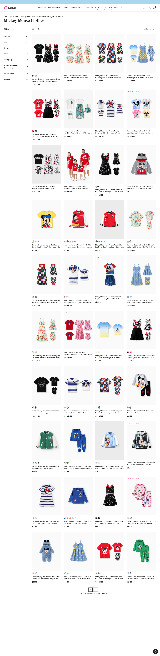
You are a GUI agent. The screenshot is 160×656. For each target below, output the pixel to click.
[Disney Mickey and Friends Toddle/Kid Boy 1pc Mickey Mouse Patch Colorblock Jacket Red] (109, 219)
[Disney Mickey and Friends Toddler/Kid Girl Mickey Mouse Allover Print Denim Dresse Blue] (78, 551)
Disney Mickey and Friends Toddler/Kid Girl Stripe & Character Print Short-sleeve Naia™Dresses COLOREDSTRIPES (45, 523)
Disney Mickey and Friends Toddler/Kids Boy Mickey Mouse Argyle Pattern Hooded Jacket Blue (78, 523)
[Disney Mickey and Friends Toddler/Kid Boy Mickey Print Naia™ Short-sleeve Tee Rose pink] (46, 219)
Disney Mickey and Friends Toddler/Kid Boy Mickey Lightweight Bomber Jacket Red (77, 247)
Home (6, 17)
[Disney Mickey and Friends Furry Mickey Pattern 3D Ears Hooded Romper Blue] (46, 551)
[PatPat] (10, 7)
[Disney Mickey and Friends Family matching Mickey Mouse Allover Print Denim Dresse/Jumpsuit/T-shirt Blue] (141, 53)
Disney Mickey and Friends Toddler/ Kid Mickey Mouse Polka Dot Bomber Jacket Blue (109, 468)
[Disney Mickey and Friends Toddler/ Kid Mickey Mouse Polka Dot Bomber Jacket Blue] (109, 440)
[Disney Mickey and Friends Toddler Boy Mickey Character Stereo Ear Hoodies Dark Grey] (141, 164)
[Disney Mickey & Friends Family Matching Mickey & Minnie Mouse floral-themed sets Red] (78, 330)
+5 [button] (75, 241)
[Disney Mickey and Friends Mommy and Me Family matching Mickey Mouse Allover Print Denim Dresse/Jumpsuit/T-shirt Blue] (141, 274)
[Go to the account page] (149, 7)
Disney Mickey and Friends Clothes (33, 17)
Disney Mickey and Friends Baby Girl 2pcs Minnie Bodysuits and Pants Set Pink (141, 522)
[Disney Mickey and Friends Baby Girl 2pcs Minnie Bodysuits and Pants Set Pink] (141, 496)
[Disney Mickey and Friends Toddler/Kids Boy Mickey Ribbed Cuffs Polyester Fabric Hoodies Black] (141, 440)
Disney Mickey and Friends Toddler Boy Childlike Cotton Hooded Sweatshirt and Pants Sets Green (141, 579)
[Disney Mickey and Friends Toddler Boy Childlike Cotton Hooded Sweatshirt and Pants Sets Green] (141, 551)
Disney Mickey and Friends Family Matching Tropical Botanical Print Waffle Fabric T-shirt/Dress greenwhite (78, 133)
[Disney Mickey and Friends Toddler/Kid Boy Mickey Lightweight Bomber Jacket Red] (78, 219)
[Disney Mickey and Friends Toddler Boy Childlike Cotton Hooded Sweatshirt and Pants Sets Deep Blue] (78, 440)
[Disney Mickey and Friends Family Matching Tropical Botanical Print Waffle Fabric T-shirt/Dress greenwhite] (78, 109)
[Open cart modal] (154, 7)
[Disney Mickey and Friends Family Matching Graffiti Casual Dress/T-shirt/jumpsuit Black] (46, 164)
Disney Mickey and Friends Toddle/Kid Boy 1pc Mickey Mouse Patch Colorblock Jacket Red (109, 247)
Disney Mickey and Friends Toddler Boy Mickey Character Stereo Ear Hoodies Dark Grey (140, 188)
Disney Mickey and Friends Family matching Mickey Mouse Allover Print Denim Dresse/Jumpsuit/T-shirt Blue (140, 78)
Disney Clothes (15, 17)
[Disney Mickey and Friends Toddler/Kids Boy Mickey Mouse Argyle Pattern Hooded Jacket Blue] (78, 496)
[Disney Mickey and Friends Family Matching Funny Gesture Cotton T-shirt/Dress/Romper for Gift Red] (78, 164)
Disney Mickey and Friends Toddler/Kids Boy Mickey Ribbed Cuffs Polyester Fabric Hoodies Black (141, 465)
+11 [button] (75, 518)
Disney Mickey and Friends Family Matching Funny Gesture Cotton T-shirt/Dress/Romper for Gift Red (76, 188)
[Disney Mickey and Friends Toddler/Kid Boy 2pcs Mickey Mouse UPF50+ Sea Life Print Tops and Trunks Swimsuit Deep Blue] (109, 274)
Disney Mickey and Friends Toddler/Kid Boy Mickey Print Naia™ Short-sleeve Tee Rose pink (46, 247)
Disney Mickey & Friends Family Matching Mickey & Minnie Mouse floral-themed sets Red (78, 354)
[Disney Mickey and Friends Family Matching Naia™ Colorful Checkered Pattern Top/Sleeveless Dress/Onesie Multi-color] (109, 53)
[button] (33, 76)
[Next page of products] (100, 590)
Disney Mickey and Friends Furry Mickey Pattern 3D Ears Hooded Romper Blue (46, 578)
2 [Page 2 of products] (95, 589)
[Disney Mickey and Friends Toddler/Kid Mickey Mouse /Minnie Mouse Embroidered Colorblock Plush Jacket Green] (46, 440)
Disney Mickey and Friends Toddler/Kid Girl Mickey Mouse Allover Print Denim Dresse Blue (77, 579)
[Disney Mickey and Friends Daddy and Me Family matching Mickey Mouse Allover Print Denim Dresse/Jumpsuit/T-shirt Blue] (109, 330)
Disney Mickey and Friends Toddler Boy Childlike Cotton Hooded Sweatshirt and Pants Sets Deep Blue (78, 468)
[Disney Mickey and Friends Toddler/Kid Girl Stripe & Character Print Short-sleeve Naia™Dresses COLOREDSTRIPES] (46, 496)
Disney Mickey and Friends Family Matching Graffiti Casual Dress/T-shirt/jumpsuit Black (44, 188)
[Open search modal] (144, 7)
